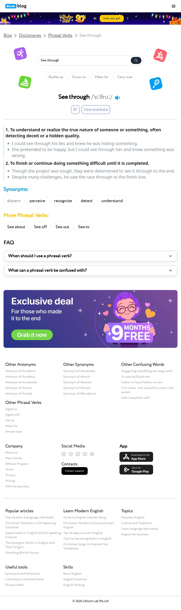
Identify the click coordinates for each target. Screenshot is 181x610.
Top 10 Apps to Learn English (83, 533)
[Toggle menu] (173, 6)
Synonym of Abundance (79, 393)
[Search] (136, 60)
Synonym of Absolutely (79, 371)
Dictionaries (30, 35)
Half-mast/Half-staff (135, 397)
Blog (8, 35)
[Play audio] (117, 97)
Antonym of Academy (20, 376)
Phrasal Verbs (60, 35)
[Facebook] (71, 454)
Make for (101, 77)
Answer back (13, 431)
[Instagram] (64, 454)
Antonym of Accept (18, 393)
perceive (37, 201)
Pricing (10, 480)
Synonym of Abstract (77, 382)
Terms (9, 469)
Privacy (10, 475)
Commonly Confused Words (24, 579)
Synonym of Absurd (76, 388)
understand (112, 201)
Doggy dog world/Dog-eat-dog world (146, 371)
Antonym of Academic (20, 371)
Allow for (11, 426)
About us (11, 452)
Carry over (125, 77)
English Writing (73, 585)
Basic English (72, 573)
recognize (63, 201)
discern (14, 201)
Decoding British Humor (22, 552)
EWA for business (17, 486)
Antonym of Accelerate (21, 382)
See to (83, 227)
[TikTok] (78, 454)
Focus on (79, 77)
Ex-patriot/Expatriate (135, 376)
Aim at (9, 420)
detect (87, 201)
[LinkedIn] (92, 454)
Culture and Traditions (136, 523)
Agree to (11, 409)
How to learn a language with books (29, 517)
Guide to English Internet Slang (84, 517)
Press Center (13, 458)
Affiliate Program (16, 464)
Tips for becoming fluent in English (87, 538)
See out (62, 227)
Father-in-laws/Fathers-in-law (141, 382)
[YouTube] (85, 454)
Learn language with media (139, 528)
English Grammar (75, 579)
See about (16, 227)
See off (40, 227)
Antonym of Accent (18, 388)
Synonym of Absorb (76, 376)
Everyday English (133, 517)
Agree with (12, 414)
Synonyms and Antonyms (22, 573)
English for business (135, 534)
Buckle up (56, 77)
